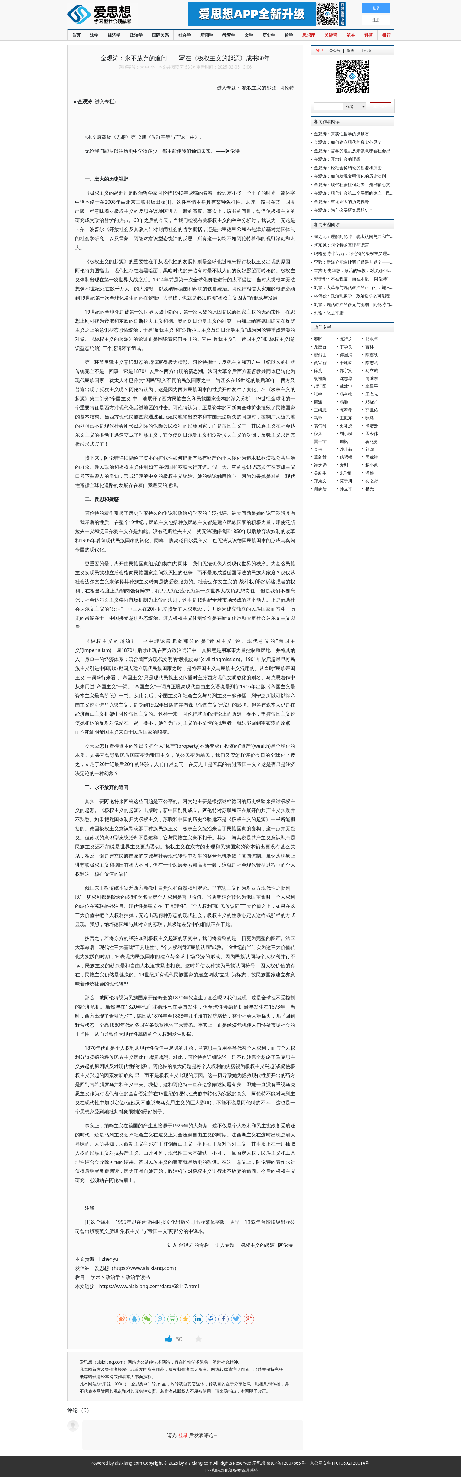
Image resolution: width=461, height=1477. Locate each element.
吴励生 (320, 473)
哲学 (289, 35)
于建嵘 (346, 362)
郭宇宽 (346, 370)
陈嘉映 (371, 355)
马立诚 (371, 370)
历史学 (268, 35)
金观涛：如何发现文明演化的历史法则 (350, 176)
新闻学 (206, 35)
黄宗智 (320, 362)
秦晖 (318, 339)
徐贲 (318, 370)
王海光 (371, 394)
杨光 (369, 489)
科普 (368, 35)
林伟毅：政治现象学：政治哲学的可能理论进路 (358, 296)
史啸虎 (346, 425)
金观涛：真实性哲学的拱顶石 (341, 133)
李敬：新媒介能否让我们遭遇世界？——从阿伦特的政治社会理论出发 (379, 262)
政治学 (136, 35)
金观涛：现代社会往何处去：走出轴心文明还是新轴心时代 (369, 184)
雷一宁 (320, 441)
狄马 (369, 418)
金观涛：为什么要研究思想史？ (343, 210)
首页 (76, 35)
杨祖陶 (320, 378)
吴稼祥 (371, 457)
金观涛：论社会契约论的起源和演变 (348, 167)
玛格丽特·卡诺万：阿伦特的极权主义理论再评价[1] (361, 253)
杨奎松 (346, 394)
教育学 (228, 35)
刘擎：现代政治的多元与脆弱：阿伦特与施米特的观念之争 (369, 304)
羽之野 (371, 481)
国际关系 (160, 35)
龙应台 (320, 347)
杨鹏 (344, 402)
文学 (249, 35)
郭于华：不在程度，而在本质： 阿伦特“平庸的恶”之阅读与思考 (373, 279)
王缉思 (320, 410)
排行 (386, 35)
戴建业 (346, 386)
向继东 (371, 378)
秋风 (318, 433)
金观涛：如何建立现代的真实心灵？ (348, 142)
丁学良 (346, 347)
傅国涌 (346, 355)
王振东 (346, 418)
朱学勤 (346, 473)
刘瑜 (369, 449)
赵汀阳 (320, 386)
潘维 (369, 473)
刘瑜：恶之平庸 (329, 313)
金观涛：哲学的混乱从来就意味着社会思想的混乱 (360, 150)
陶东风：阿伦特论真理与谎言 (341, 245)
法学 (94, 35)
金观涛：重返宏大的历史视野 (341, 201)
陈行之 (346, 339)
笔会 (351, 35)
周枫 (344, 441)
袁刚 (344, 465)
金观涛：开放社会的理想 (337, 159)
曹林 (369, 347)
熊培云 (371, 425)
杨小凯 (371, 465)
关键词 (330, 35)
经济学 (114, 35)
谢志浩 (320, 489)
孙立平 (346, 489)
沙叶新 (346, 449)
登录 (183, 1435)
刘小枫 (346, 433)
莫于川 (346, 481)
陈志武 (371, 362)
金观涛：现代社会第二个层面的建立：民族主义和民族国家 (369, 193)
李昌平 (371, 386)
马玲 (318, 418)
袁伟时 (320, 425)
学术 (95, 1277)
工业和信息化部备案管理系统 (230, 1470)
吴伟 (318, 449)
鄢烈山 (320, 355)
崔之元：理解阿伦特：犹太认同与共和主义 (354, 236)
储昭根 (346, 457)
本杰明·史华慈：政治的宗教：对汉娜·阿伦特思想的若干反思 (370, 270)
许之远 (320, 465)
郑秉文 (320, 481)
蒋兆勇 (371, 441)
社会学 (184, 35)
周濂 (318, 402)
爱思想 (115, 15)
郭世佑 (371, 410)
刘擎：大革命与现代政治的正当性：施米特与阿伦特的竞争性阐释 (375, 287)
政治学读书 (138, 1277)
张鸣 (318, 394)
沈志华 (346, 378)
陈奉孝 (346, 410)
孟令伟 (371, 433)
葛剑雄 (320, 457)
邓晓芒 (371, 402)
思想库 (308, 35)
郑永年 (371, 339)
